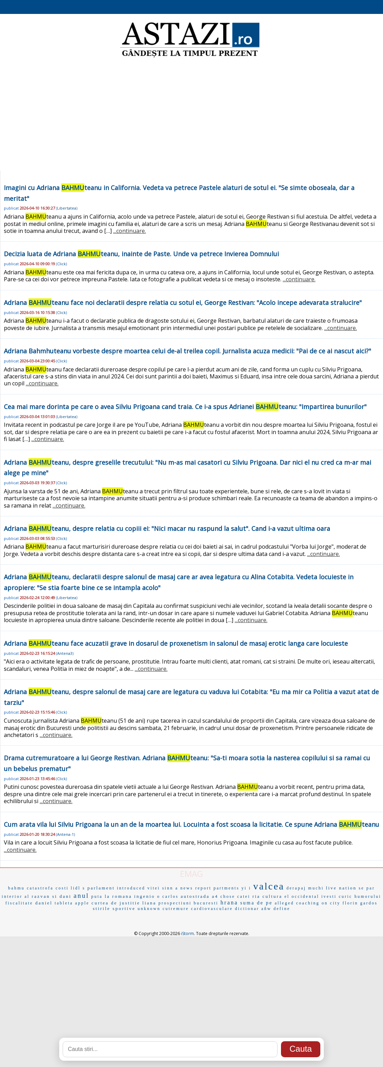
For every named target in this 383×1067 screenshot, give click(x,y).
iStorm (187, 933)
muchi (316, 888)
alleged (284, 903)
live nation (341, 888)
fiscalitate (19, 903)
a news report (193, 888)
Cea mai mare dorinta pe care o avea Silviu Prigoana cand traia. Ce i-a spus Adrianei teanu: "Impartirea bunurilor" (185, 406)
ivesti (329, 896)
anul (81, 895)
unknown (149, 908)
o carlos (168, 896)
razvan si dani (51, 896)
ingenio (144, 896)
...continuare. (129, 231)
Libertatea (66, 208)
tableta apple (72, 903)
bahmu (16, 888)
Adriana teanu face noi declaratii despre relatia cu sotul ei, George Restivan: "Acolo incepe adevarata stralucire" (183, 302)
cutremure (176, 908)
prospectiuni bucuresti (188, 903)
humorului (367, 896)
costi (62, 888)
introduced (131, 888)
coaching (308, 903)
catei (243, 896)
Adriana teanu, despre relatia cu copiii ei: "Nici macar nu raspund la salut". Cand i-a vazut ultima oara (167, 528)
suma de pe (256, 902)
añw (266, 908)
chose (227, 896)
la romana (118, 896)
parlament (101, 888)
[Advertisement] (191, 115)
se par (367, 888)
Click (61, 263)
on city (331, 903)
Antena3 (64, 653)
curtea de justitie (116, 902)
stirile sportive (114, 908)
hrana (229, 902)
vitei (153, 888)
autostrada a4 (199, 896)
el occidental (301, 896)
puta (97, 896)
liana (149, 902)
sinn (167, 888)
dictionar (247, 908)
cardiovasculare (212, 908)
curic (345, 896)
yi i (246, 888)
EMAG (191, 873)
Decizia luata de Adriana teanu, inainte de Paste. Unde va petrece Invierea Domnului (141, 254)
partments (226, 888)
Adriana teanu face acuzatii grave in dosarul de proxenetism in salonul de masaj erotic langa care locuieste (176, 643)
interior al (16, 896)
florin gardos (360, 903)
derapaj (296, 888)
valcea (268, 886)
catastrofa (40, 888)
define (282, 908)
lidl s (78, 888)
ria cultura (267, 896)
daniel (44, 902)
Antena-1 (65, 834)
